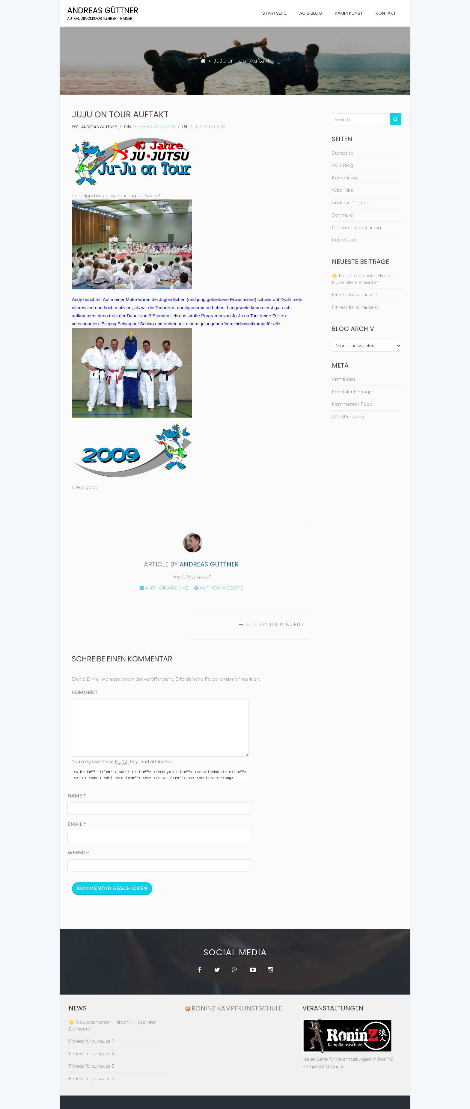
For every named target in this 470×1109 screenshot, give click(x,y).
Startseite (274, 13)
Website (78, 853)
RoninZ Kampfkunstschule (237, 1008)
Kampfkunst (349, 13)
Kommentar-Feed (352, 404)
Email (76, 824)
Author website (218, 588)
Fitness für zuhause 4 (92, 1078)
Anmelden (343, 379)
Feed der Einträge (352, 392)
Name (76, 796)
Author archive (164, 588)
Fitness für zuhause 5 (92, 1066)
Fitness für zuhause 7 (354, 294)
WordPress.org (348, 416)
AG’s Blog (310, 13)
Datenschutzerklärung (356, 227)
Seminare (342, 215)
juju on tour (207, 126)
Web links (342, 190)
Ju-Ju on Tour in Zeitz (270, 624)
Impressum (344, 240)
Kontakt (386, 13)
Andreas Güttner (102, 10)
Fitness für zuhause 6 (355, 307)
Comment (84, 692)
